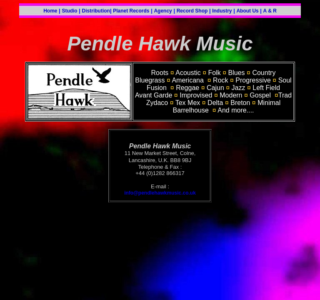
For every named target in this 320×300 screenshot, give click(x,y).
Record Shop (192, 11)
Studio (69, 11)
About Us (247, 11)
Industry (222, 11)
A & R (270, 11)
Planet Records (131, 11)
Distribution (96, 11)
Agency (163, 11)
